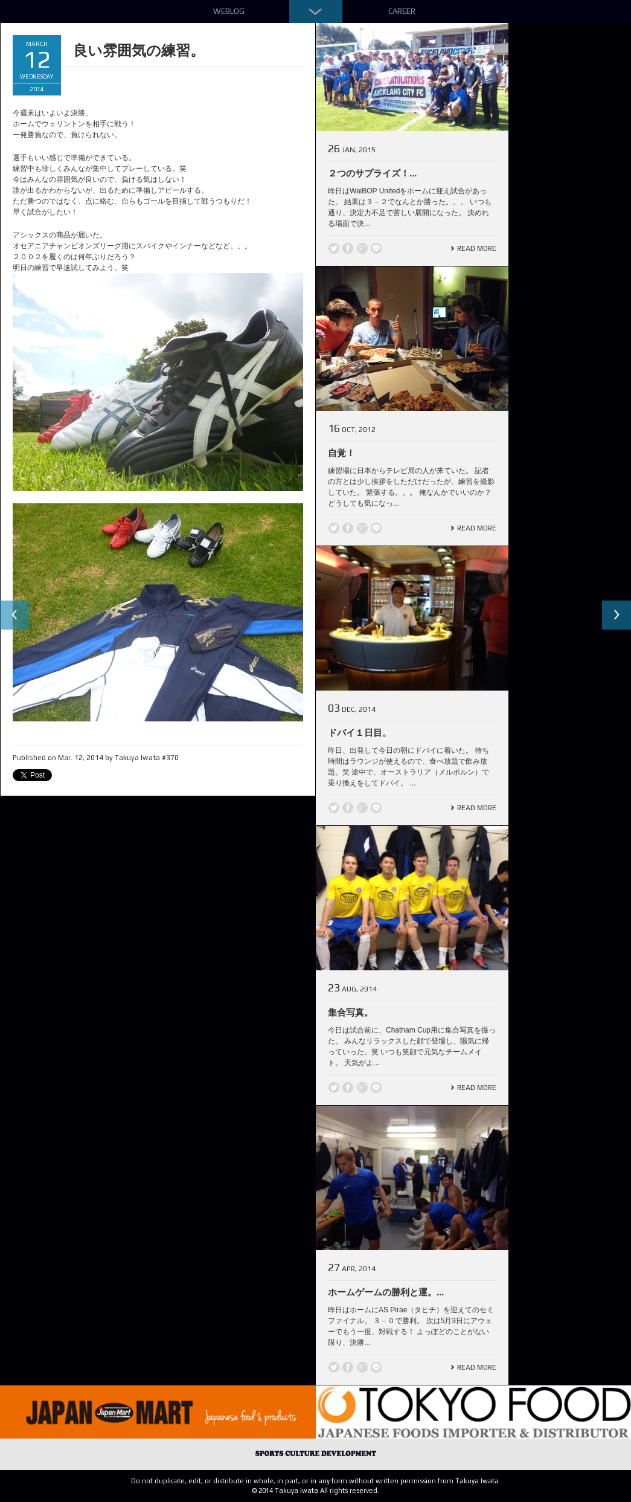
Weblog (229, 11)
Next (616, 615)
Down (315, 11)
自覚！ (341, 453)
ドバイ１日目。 (359, 732)
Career (401, 11)
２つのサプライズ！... (372, 173)
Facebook (347, 248)
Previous (14, 615)
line (376, 248)
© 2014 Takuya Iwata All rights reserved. (315, 1490)
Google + (362, 248)
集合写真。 (350, 1012)
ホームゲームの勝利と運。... (386, 1292)
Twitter (333, 248)
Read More (476, 248)
